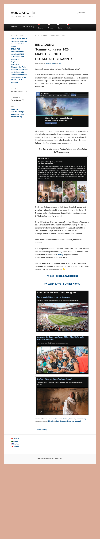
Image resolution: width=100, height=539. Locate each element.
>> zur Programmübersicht (62, 275)
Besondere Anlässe (61, 419)
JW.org (60, 254)
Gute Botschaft (61, 421)
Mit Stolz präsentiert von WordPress (50, 459)
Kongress (70, 421)
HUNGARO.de (23, 13)
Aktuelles (51, 419)
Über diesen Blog (28, 26)
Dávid (60, 63)
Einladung (51, 421)
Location (72, 419)
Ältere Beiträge (41, 430)
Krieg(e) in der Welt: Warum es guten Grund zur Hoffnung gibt (19, 69)
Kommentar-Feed (17, 114)
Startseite (14, 26)
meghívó (78, 421)
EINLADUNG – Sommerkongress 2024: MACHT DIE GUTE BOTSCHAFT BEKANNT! (18, 54)
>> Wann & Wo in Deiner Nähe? (62, 283)
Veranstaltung (81, 419)
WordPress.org (16, 117)
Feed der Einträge (17, 112)
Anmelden (14, 109)
